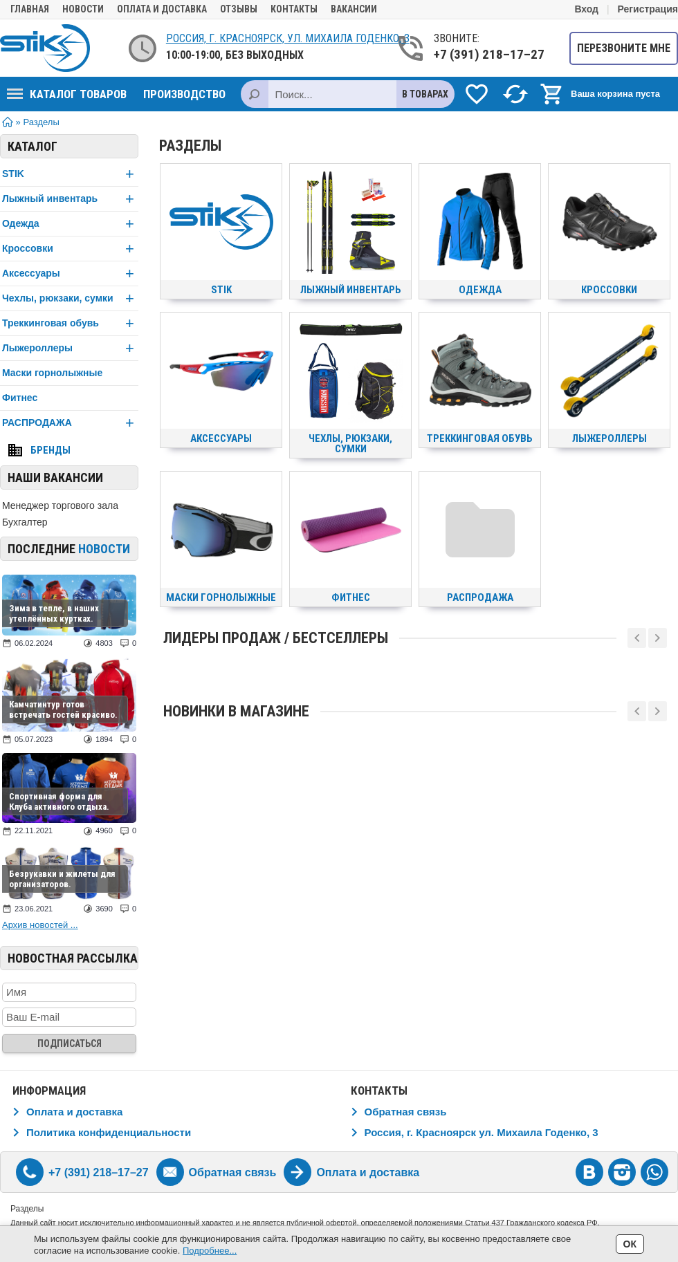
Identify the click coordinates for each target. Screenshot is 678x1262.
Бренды (50, 450)
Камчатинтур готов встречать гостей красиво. (63, 709)
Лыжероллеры (70, 348)
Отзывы (238, 9)
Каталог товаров (67, 94)
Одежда (70, 223)
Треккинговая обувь (70, 323)
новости (104, 548)
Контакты (294, 9)
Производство (184, 94)
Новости (83, 9)
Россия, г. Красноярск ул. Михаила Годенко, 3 (481, 1132)
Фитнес (19, 397)
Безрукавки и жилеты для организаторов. (62, 879)
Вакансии (354, 9)
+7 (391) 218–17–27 (489, 54)
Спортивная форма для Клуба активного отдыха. (59, 801)
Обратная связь (406, 1111)
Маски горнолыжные (52, 372)
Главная (29, 9)
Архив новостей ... (40, 925)
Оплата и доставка (162, 9)
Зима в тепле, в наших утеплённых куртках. (54, 613)
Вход (586, 9)
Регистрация (647, 9)
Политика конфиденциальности (108, 1132)
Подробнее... (210, 1250)
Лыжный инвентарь (70, 198)
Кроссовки (70, 248)
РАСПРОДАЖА (70, 423)
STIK (70, 174)
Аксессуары (70, 273)
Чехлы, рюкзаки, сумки (70, 298)
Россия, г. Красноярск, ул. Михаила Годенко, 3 (288, 38)
